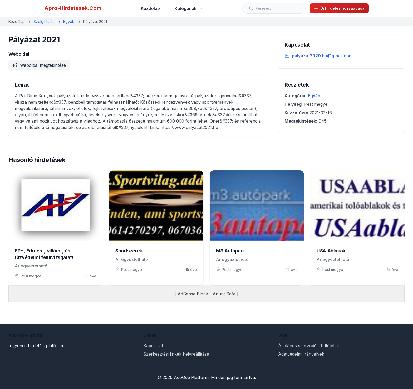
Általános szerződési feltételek (308, 345)
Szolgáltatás (44, 21)
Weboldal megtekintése (39, 65)
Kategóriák (189, 8)
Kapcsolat (153, 345)
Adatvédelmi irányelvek (301, 354)
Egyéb (69, 21)
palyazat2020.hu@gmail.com (322, 55)
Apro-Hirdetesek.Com (72, 8)
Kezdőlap (150, 8)
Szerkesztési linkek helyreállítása (176, 354)
